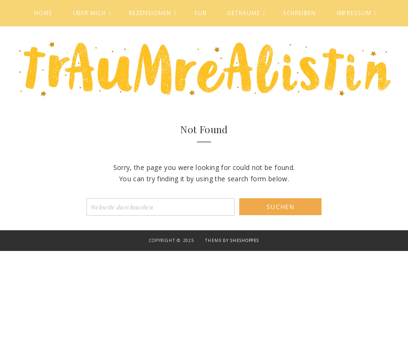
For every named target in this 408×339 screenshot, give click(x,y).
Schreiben (299, 12)
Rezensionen (150, 12)
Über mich (89, 12)
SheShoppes (244, 240)
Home (43, 12)
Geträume (243, 12)
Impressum (354, 12)
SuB (200, 12)
